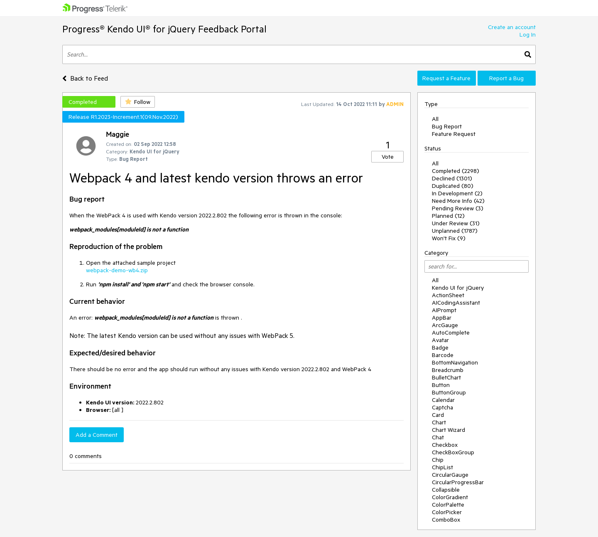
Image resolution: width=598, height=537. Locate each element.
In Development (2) (457, 193)
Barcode (442, 355)
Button (441, 385)
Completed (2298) (455, 171)
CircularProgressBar (458, 482)
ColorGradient (450, 497)
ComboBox (446, 519)
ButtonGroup (449, 392)
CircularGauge (450, 474)
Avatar (440, 340)
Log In (528, 34)
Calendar (443, 400)
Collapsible (446, 489)
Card (438, 415)
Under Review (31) (456, 223)
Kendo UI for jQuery (458, 287)
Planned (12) (448, 215)
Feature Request (453, 134)
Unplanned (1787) (455, 230)
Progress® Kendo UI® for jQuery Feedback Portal (164, 29)
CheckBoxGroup (453, 452)
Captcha (442, 407)
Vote (388, 156)
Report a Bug (506, 78)
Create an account (512, 27)
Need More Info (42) (458, 200)
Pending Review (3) (457, 208)
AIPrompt (444, 310)
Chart (439, 422)
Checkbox (445, 444)
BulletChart (446, 377)
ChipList (442, 467)
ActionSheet (448, 295)
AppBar (441, 317)
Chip (438, 459)
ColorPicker (447, 512)
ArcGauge (445, 325)
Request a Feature (446, 78)
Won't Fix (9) (449, 238)
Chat (438, 437)
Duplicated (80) (452, 186)
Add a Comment (97, 434)
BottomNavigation (455, 362)
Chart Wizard (448, 430)
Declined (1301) (452, 178)
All (435, 119)
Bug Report (447, 126)
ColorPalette (448, 504)
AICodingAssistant (456, 302)
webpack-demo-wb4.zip (117, 270)
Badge (440, 347)
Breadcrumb (447, 370)
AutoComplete (451, 332)
